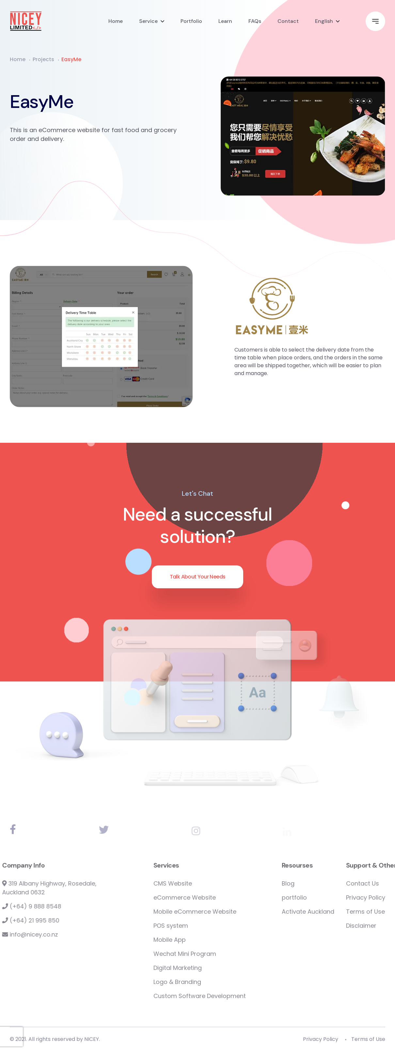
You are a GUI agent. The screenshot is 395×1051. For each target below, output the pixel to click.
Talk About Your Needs (198, 576)
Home (115, 21)
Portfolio (191, 21)
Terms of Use (368, 1041)
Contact (288, 21)
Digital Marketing (202, 968)
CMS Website (197, 883)
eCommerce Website (209, 897)
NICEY (91, 1041)
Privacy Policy (320, 1041)
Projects (43, 59)
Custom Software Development (224, 996)
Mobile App (194, 940)
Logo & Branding (202, 982)
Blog (313, 883)
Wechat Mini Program (209, 954)
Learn (225, 21)
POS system (195, 926)
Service (148, 21)
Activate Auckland (333, 911)
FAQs (254, 21)
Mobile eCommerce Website (219, 911)
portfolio (319, 897)
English (324, 21)
